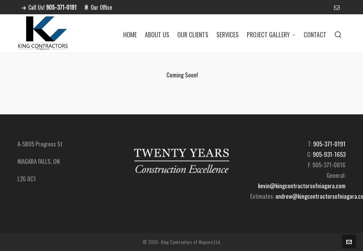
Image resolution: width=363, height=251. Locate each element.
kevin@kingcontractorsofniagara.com (302, 185)
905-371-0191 (329, 143)
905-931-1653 (329, 154)
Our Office (98, 7)
